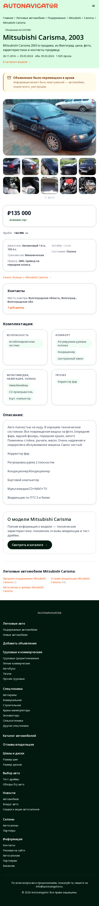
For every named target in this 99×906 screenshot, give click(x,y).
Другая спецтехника (16, 725)
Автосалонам (11, 855)
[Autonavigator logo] (30, 5)
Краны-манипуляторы (16, 710)
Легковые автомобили (30, 18)
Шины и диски (13, 753)
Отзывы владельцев (18, 744)
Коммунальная (12, 700)
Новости (9, 793)
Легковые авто (14, 623)
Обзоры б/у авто (13, 784)
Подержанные (57, 18)
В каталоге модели (17, 62)
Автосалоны (10, 825)
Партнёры (9, 830)
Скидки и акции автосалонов (21, 809)
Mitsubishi (75, 18)
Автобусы (9, 668)
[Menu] (93, 5)
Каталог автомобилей (19, 736)
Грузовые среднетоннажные (21, 658)
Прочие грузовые (14, 679)
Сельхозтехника (13, 720)
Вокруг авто (11, 804)
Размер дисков (12, 764)
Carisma (89, 18)
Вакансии (9, 866)
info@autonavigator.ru (49, 886)
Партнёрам (10, 860)
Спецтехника (13, 689)
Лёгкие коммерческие (16, 663)
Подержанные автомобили (20, 629)
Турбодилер (16, 307)
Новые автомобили (15, 635)
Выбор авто (11, 773)
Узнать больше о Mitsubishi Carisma (27, 277)
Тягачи (7, 673)
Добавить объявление (20, 643)
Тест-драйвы (11, 779)
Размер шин (10, 759)
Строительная (12, 705)
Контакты (9, 845)
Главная (8, 18)
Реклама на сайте (14, 850)
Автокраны (10, 695)
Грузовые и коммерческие (22, 652)
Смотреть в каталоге (30, 545)
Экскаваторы (11, 715)
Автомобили (11, 799)
